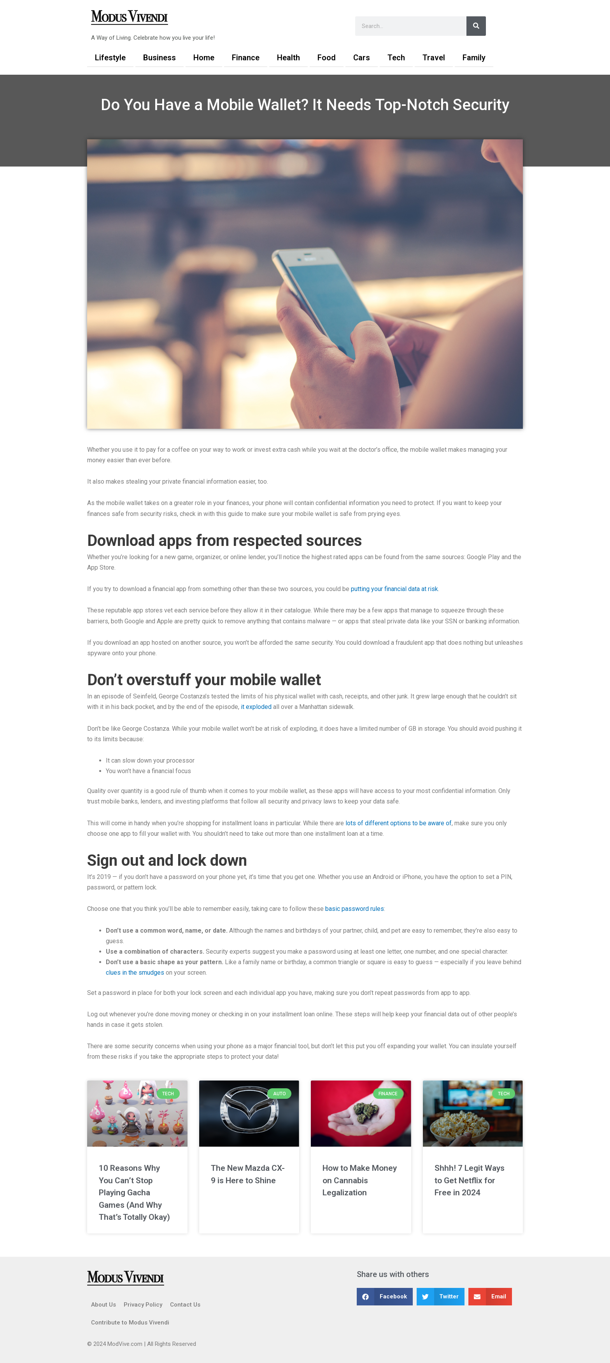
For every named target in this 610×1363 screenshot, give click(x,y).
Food (326, 57)
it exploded (256, 706)
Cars (361, 57)
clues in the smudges (135, 972)
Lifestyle (110, 57)
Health (288, 57)
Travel (433, 57)
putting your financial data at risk (394, 589)
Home (203, 57)
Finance (245, 57)
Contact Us (185, 1304)
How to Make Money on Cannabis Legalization (360, 1180)
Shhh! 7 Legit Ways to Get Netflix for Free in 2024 (470, 1180)
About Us (103, 1304)
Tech (396, 57)
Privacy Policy (143, 1304)
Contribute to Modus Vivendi (130, 1322)
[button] (385, 1296)
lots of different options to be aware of (398, 823)
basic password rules (354, 908)
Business (159, 57)
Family (474, 57)
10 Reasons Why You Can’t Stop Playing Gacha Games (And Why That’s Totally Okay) (134, 1192)
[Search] (476, 26)
